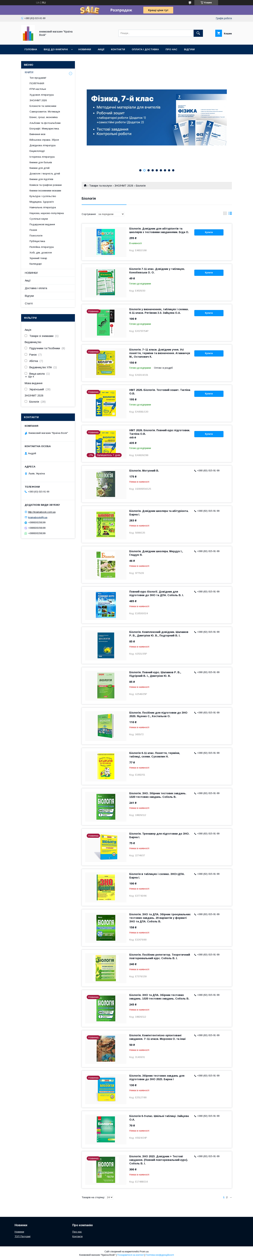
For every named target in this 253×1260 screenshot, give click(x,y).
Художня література (42, 94)
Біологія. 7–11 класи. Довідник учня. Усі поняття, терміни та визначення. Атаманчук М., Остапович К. (159, 353)
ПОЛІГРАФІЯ (37, 83)
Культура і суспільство (43, 196)
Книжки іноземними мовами (45, 190)
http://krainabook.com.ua (41, 512)
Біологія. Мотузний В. (144, 470)
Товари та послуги (100, 185)
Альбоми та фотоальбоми (45, 123)
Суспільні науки (39, 218)
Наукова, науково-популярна (47, 213)
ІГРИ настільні (38, 89)
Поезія (33, 230)
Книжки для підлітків (41, 179)
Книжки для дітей (40, 168)
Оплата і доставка (145, 49)
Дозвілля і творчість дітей (45, 173)
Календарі (36, 263)
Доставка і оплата (36, 288)
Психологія (36, 235)
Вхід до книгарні (56, 49)
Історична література (42, 156)
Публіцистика (37, 241)
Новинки (84, 49)
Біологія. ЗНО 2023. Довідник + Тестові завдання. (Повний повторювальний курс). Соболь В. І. (158, 1160)
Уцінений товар (38, 258)
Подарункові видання (42, 224)
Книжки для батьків (41, 162)
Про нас (171, 49)
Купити (209, 232)
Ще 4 (31, 376)
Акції (101, 49)
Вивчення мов (37, 134)
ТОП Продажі (22, 1236)
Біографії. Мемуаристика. (44, 128)
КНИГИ (29, 72)
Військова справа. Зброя (44, 139)
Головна (30, 49)
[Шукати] (198, 33)
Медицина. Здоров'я (42, 201)
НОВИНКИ (31, 272)
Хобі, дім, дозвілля (41, 252)
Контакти (118, 49)
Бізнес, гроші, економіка (44, 117)
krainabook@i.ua (37, 517)
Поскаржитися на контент (130, 1255)
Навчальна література (43, 207)
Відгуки (189, 49)
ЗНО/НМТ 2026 (124, 185)
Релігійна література (42, 247)
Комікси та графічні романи (46, 185)
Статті (29, 303)
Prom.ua (144, 1251)
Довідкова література (42, 145)
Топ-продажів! (38, 77)
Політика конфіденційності (160, 1255)
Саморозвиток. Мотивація (45, 111)
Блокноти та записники (43, 106)
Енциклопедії (37, 151)
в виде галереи (225, 214)
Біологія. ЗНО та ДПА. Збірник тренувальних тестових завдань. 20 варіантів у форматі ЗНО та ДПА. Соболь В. (160, 918)
